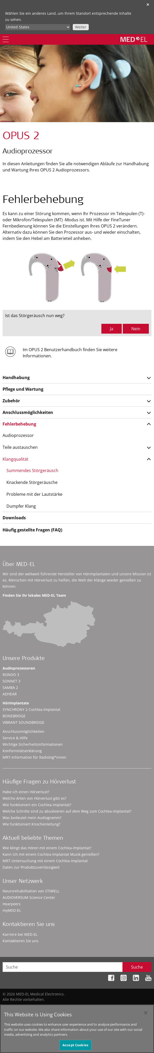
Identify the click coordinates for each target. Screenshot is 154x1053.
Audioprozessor (18, 435)
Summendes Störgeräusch (32, 470)
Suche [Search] (137, 967)
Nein (135, 329)
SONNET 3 (11, 681)
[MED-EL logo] (133, 39)
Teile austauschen (20, 447)
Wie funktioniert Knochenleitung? (31, 824)
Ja (111, 329)
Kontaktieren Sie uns (20, 940)
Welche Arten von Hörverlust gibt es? (34, 798)
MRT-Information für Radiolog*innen (34, 757)
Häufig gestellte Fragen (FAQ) (32, 530)
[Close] (145, 1015)
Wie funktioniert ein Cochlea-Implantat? (37, 804)
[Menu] (6, 39)
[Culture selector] (37, 27)
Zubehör (11, 401)
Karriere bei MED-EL (20, 934)
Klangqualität (15, 459)
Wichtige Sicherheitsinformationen (33, 744)
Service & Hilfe (15, 737)
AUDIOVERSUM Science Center (29, 897)
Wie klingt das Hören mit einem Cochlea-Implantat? (47, 847)
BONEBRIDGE (14, 715)
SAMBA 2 (10, 687)
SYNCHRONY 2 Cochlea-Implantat (31, 709)
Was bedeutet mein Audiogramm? (32, 817)
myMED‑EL (12, 910)
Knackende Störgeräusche (32, 482)
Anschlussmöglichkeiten (28, 412)
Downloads (14, 518)
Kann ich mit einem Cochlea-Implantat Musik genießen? (51, 854)
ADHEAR (10, 693)
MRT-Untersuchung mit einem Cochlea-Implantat (45, 860)
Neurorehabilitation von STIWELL (31, 891)
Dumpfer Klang (21, 506)
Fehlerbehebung (19, 424)
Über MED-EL (19, 565)
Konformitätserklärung (22, 750)
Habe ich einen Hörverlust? (26, 791)
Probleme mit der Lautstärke (34, 494)
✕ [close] (147, 4)
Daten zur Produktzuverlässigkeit (31, 867)
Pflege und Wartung (23, 389)
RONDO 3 (11, 674)
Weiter (80, 27)
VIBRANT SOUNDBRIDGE (23, 722)
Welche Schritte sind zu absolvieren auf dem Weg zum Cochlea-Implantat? (67, 811)
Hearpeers (12, 903)
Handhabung (16, 377)
